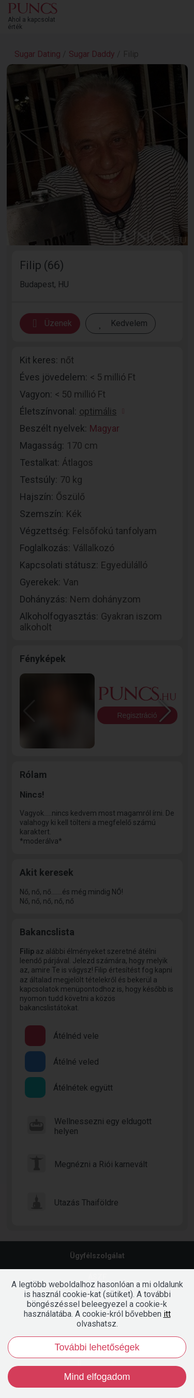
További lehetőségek (96, 1347)
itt (167, 1314)
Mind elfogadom (97, 1377)
